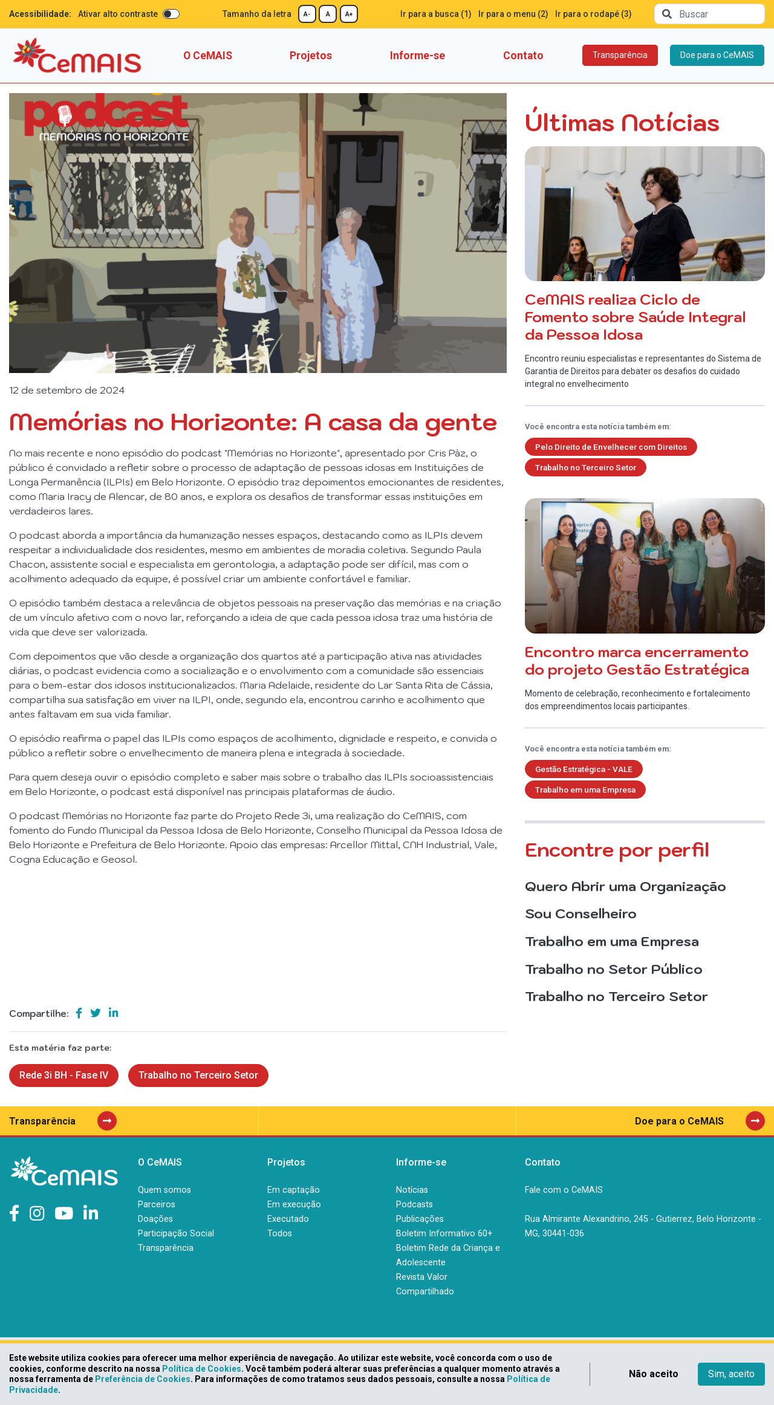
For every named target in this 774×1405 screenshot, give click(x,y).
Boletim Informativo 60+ (444, 1233)
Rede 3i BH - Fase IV (63, 1075)
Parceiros (156, 1204)
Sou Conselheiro (581, 913)
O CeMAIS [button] (207, 56)
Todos (279, 1233)
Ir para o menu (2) (513, 14)
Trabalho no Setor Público (614, 969)
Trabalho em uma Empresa (585, 789)
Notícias (412, 1190)
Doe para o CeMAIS (717, 55)
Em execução (294, 1204)
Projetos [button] (311, 56)
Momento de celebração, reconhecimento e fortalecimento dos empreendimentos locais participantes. (645, 604)
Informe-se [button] (417, 56)
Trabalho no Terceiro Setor (198, 1075)
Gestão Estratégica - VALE (584, 769)
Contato (523, 56)
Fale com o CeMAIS (564, 1190)
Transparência (620, 55)
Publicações (420, 1219)
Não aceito (653, 1374)
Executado (288, 1219)
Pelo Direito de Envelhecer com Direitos (611, 447)
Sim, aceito (731, 1374)
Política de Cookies (201, 1369)
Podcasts (414, 1204)
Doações (155, 1219)
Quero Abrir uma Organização (625, 886)
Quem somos (164, 1190)
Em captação (293, 1190)
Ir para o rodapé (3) (593, 14)
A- (307, 14)
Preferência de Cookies (142, 1379)
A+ (349, 14)
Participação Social (176, 1233)
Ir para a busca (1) (436, 14)
